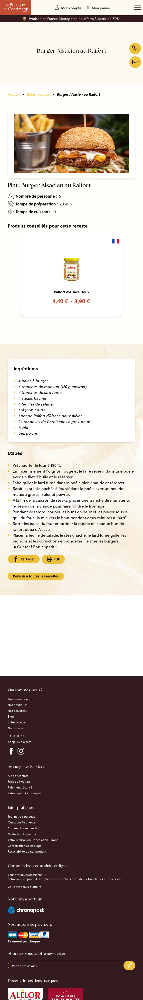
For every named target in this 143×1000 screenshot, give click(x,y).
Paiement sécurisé (20, 787)
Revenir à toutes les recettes (36, 576)
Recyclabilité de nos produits (27, 852)
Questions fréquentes (22, 822)
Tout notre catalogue (21, 817)
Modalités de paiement (23, 834)
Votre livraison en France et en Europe (33, 840)
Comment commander (23, 828)
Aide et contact (18, 776)
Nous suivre (15, 728)
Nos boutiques (17, 705)
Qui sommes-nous (20, 699)
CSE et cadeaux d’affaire (24, 887)
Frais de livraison (19, 782)
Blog (11, 717)
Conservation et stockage (24, 846)
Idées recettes (38, 94)
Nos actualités (17, 711)
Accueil (13, 94)
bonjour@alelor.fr (19, 742)
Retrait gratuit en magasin (25, 793)
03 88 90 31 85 (17, 736)
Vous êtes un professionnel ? (27, 875)
